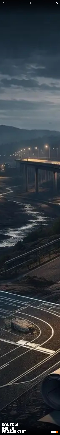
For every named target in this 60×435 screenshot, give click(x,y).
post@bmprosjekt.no (5, 2)
